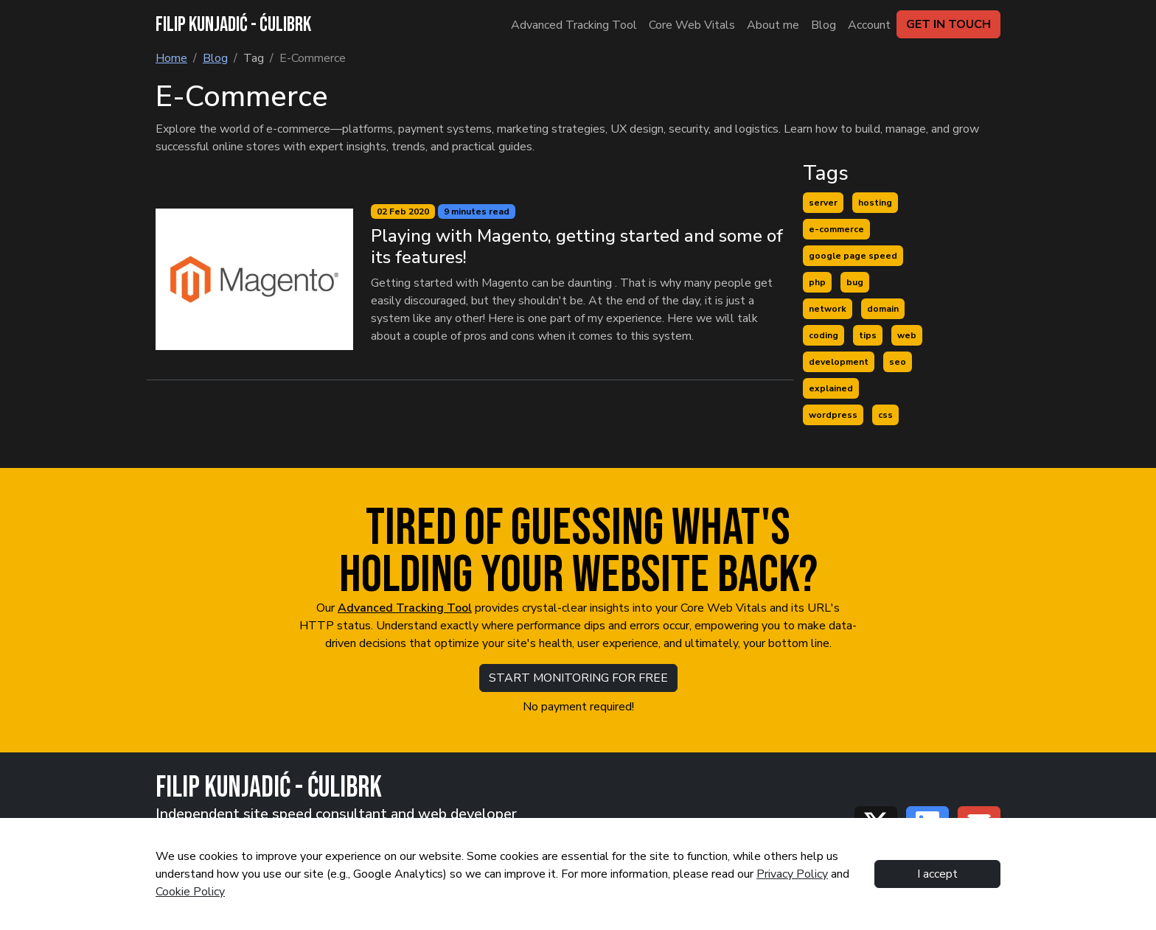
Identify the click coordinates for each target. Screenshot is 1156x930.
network (827, 309)
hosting (875, 203)
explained (831, 388)
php (817, 282)
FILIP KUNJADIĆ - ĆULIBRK (233, 25)
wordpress (833, 415)
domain (883, 309)
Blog (823, 25)
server (823, 203)
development (838, 362)
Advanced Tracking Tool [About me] (574, 25)
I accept (937, 874)
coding (823, 335)
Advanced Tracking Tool (405, 608)
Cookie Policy (190, 892)
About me (773, 25)
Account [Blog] (869, 25)
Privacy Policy (792, 874)
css (885, 415)
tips (868, 335)
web (906, 335)
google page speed (853, 256)
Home (171, 58)
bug (854, 282)
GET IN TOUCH (948, 24)
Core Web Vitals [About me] (692, 25)
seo (897, 362)
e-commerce (836, 229)
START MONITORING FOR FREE (578, 678)
